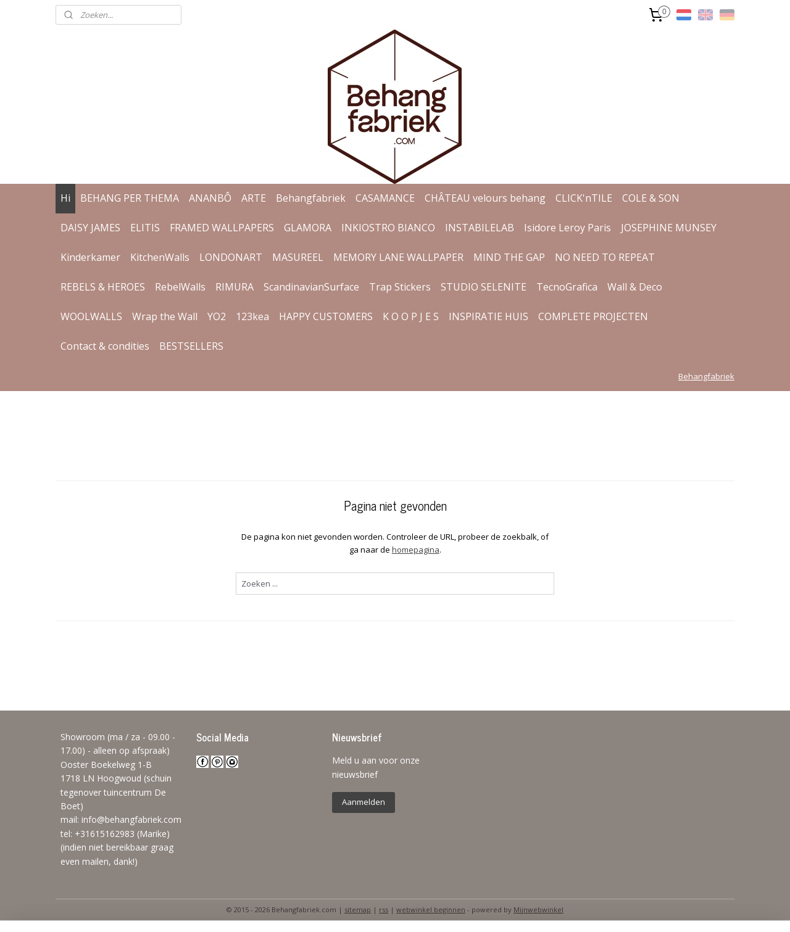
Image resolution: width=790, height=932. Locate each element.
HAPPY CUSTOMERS (326, 316)
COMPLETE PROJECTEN (593, 316)
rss (383, 909)
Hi (65, 198)
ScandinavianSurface (311, 287)
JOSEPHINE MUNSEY (669, 227)
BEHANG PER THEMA (129, 198)
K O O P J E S (411, 316)
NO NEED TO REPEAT (605, 257)
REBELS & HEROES (102, 287)
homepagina (415, 549)
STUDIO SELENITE (483, 287)
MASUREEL (297, 257)
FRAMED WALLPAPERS (222, 227)
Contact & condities (104, 346)
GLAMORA (307, 227)
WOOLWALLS (91, 316)
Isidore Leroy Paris (567, 227)
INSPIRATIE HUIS (488, 316)
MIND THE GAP (509, 257)
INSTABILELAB (479, 227)
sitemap (357, 909)
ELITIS (145, 227)
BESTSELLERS (191, 346)
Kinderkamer (90, 257)
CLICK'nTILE (583, 198)
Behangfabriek (311, 198)
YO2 (216, 316)
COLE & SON (651, 198)
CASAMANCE (385, 198)
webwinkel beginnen (430, 909)
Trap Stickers (400, 287)
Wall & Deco (634, 287)
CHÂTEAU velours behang (485, 198)
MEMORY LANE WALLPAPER (398, 257)
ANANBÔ (210, 198)
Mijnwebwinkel (538, 909)
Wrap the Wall (165, 316)
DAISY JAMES (90, 227)
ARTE (253, 198)
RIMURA (234, 287)
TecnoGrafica (566, 287)
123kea (252, 316)
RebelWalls (180, 287)
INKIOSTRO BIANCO (388, 227)
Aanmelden (363, 801)
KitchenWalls (159, 257)
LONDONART (230, 257)
